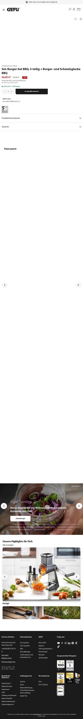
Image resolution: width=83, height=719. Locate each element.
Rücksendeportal (8, 662)
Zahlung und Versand (9, 695)
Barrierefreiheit (7, 698)
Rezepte (42, 655)
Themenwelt (43, 652)
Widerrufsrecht (7, 686)
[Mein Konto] (74, 9)
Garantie (41, 126)
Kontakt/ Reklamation (7, 656)
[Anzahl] (8, 91)
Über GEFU (42, 643)
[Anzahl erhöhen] (12, 91)
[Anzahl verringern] (4, 91)
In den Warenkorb (32, 91)
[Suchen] (70, 9)
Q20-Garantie (25, 646)
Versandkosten (37, 714)
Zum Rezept (20, 518)
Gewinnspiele (43, 658)
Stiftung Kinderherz (46, 649)
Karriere (41, 646)
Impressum (5, 689)
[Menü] (4, 9)
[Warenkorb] (78, 10)
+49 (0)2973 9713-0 (9, 650)
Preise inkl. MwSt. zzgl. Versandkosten (14, 80)
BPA (21, 649)
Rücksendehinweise (8, 701)
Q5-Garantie (24, 643)
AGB (3, 692)
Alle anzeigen (8, 545)
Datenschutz (6, 683)
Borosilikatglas (25, 652)
